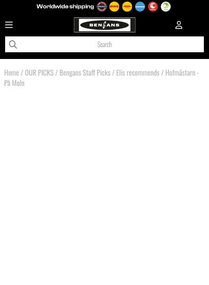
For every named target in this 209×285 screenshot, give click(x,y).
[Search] (104, 44)
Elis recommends (137, 72)
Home (11, 72)
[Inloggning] (179, 25)
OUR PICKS (39, 72)
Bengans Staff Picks (85, 72)
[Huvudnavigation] (9, 26)
